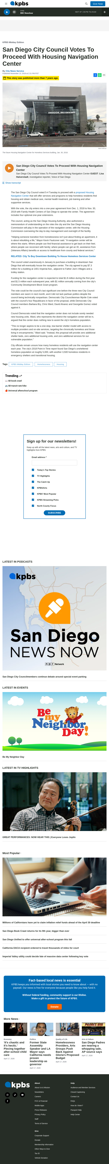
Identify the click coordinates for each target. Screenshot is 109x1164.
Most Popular (12, 853)
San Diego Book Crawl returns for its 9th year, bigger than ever (35, 931)
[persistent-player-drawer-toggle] (105, 12)
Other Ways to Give (42, 1149)
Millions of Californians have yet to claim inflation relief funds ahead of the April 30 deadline (51, 922)
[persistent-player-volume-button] (14, 12)
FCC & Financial (41, 1101)
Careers (38, 1097)
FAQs (73, 1101)
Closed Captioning (78, 1092)
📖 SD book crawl (13, 381)
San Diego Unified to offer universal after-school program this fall (37, 939)
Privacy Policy (40, 1114)
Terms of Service (41, 1123)
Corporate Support (42, 1136)
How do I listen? (77, 1106)
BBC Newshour (26, 13)
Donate (55, 1006)
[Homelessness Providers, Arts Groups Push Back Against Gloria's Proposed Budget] (67, 1029)
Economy (8, 1039)
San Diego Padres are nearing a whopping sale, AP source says (93, 1047)
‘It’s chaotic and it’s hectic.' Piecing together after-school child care (15, 1048)
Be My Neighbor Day (13, 757)
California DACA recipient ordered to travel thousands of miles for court (40, 948)
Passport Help (76, 1110)
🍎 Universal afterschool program (21, 390)
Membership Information (44, 1145)
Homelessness (43, 364)
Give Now (98, 3)
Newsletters (39, 1092)
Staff (36, 1119)
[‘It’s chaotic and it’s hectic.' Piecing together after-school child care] (15, 1029)
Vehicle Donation (41, 1158)
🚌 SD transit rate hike (15, 386)
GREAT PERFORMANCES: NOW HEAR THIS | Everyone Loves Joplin (39, 837)
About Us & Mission (42, 1088)
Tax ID (37, 1153)
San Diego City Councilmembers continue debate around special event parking (44, 676)
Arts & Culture (88, 1039)
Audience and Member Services (83, 1088)
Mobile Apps (39, 1106)
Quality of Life (61, 1039)
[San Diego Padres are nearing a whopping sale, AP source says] (93, 1029)
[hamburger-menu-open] (6, 3)
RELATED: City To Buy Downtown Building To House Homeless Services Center (53, 256)
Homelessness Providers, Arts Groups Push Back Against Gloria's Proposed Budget (67, 1050)
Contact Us (75, 1097)
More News (12, 1018)
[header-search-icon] (86, 4)
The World (92, 12)
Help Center (75, 1114)
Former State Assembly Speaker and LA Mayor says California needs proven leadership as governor (40, 1053)
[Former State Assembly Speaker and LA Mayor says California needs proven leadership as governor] (41, 1029)
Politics (33, 1039)
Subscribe (54, 513)
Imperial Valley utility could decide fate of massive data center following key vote (45, 956)
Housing (60, 364)
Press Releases (41, 1110)
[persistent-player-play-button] (7, 12)
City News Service (15, 71)
